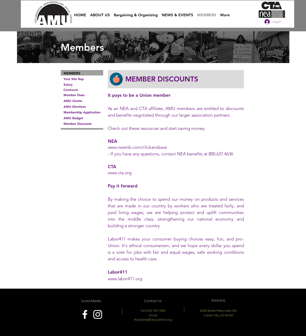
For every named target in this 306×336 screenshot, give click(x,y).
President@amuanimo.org (153, 320)
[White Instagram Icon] (98, 314)
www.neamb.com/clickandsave (138, 147)
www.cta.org (119, 172)
